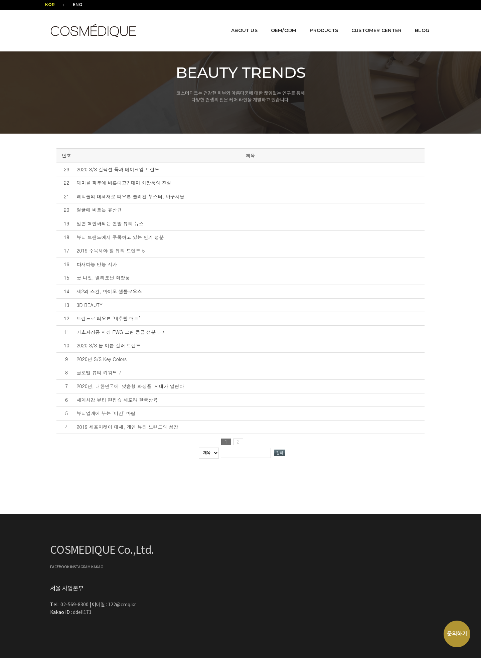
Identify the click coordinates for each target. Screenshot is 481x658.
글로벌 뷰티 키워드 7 (98, 372)
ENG (74, 4)
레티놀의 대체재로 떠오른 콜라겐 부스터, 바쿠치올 (130, 196)
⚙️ (428, 617)
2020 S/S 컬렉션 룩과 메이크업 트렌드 (117, 169)
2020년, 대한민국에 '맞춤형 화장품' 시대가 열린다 (130, 386)
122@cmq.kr (317, 559)
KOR (55, 4)
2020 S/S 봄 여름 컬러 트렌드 (108, 345)
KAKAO (97, 569)
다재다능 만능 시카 (96, 264)
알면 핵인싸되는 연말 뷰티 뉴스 (110, 223)
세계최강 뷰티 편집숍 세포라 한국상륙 (117, 399)
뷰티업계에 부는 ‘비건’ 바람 (105, 413)
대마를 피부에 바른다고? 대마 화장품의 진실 (123, 182)
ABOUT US (239, 22)
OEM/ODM (278, 22)
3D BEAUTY (89, 305)
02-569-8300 (270, 559)
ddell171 (277, 566)
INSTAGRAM (80, 569)
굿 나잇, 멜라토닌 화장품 (103, 277)
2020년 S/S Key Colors (101, 359)
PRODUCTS (319, 22)
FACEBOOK (60, 569)
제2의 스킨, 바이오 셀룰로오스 (109, 291)
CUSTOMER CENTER (371, 22)
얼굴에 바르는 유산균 (99, 209)
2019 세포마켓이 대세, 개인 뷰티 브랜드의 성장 (127, 427)
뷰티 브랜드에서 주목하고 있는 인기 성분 (120, 237)
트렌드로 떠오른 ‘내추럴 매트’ (108, 318)
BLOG (417, 22)
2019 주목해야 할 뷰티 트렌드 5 (110, 250)
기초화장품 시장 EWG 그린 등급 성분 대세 (121, 332)
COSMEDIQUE (412, 617)
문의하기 (457, 634)
